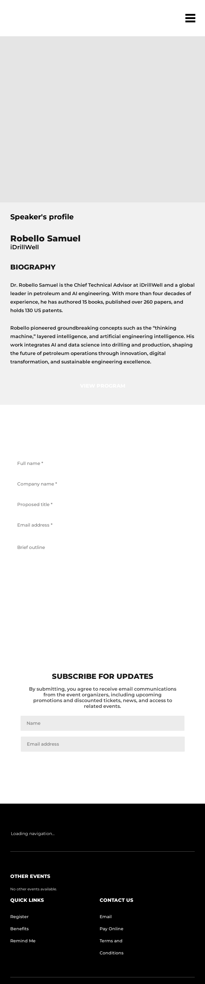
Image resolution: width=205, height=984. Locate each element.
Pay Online (111, 928)
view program (102, 386)
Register (19, 916)
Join (102, 764)
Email (106, 916)
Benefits (19, 928)
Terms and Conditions (111, 947)
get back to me (102, 617)
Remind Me (23, 941)
